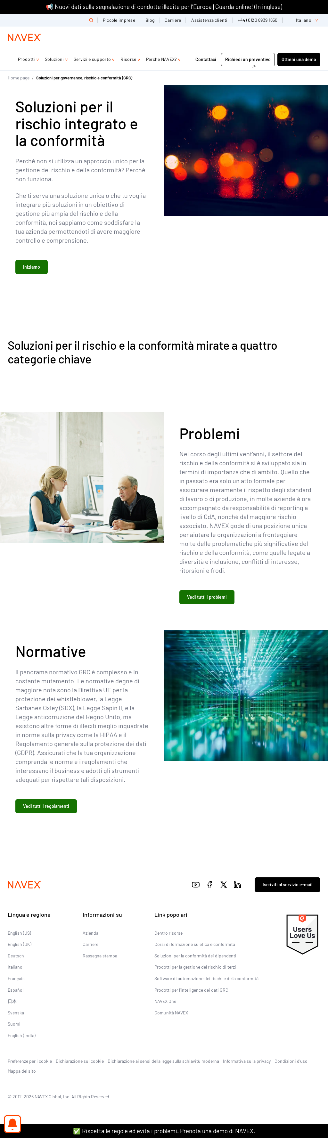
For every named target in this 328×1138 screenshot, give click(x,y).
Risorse (128, 59)
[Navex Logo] (25, 37)
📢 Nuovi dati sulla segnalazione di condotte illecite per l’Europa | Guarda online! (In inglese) (164, 6)
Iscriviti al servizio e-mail (287, 884)
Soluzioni (54, 59)
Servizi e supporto (92, 59)
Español (15, 990)
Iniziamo (31, 267)
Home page (18, 77)
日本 (12, 1001)
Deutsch (16, 955)
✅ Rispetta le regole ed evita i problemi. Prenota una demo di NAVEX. (164, 1130)
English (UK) (19, 944)
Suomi (14, 1024)
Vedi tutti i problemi (207, 597)
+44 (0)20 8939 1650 (257, 20)
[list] (304, 20)
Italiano (15, 967)
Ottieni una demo (299, 59)
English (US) (19, 933)
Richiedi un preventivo (248, 59)
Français (16, 978)
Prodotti (26, 59)
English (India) (22, 1035)
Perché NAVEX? (161, 59)
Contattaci (206, 59)
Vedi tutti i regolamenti (46, 806)
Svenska (16, 1012)
